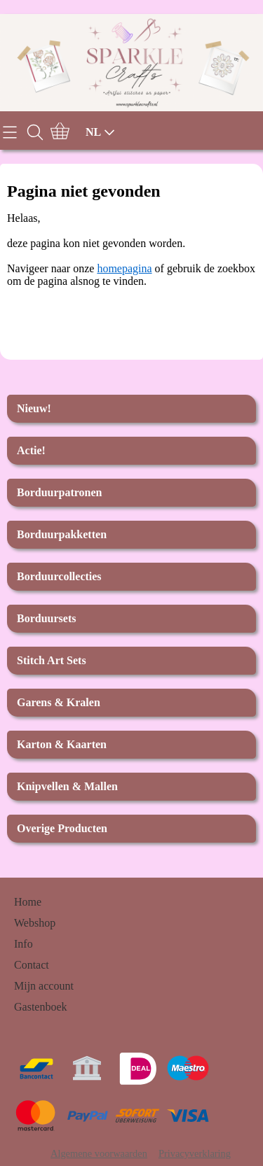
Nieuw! (34, 408)
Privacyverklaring (195, 1153)
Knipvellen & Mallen (67, 786)
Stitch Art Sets (51, 660)
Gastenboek (40, 1007)
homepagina (124, 268)
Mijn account (44, 986)
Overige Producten (62, 828)
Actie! (31, 450)
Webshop (34, 923)
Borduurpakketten (62, 534)
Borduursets (46, 618)
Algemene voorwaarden (98, 1153)
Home (27, 902)
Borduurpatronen (59, 492)
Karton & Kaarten (62, 744)
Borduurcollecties (59, 576)
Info (23, 944)
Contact (31, 965)
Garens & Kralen (58, 702)
